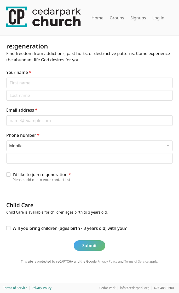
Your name (18, 72)
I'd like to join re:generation (42, 174)
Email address (21, 110)
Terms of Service (136, 261)
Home (97, 18)
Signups (138, 18)
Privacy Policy (107, 261)
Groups (117, 18)
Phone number (22, 135)
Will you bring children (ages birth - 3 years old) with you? (70, 228)
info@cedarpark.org (134, 288)
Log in (158, 18)
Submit (89, 245)
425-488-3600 (164, 288)
